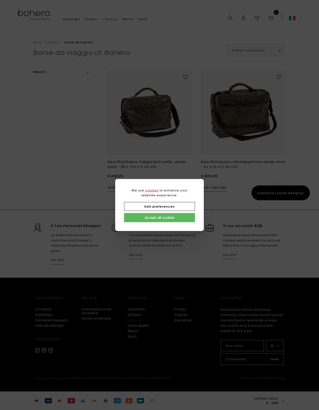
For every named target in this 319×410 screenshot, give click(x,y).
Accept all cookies (160, 217)
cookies (152, 190)
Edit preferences (159, 206)
